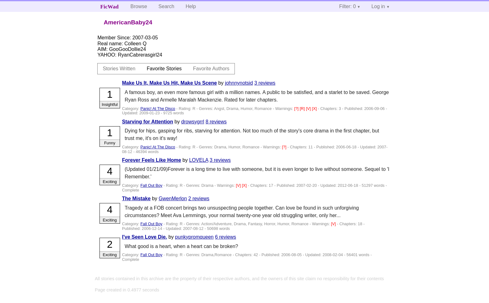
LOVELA (198, 160)
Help (191, 6)
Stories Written (119, 68)
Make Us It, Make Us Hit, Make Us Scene (169, 83)
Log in (378, 6)
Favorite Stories (164, 68)
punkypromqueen (194, 237)
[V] (309, 108)
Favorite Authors (211, 68)
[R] (303, 108)
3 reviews (264, 83)
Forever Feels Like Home (151, 160)
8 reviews (216, 121)
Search (166, 6)
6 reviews (225, 237)
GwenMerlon (173, 198)
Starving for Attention (147, 121)
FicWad (109, 6)
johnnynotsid (239, 83)
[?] (297, 108)
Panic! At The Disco (157, 108)
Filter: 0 (347, 6)
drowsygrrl (192, 121)
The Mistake (136, 198)
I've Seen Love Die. (144, 237)
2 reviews (199, 198)
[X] (315, 108)
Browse (138, 6)
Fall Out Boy (151, 185)
